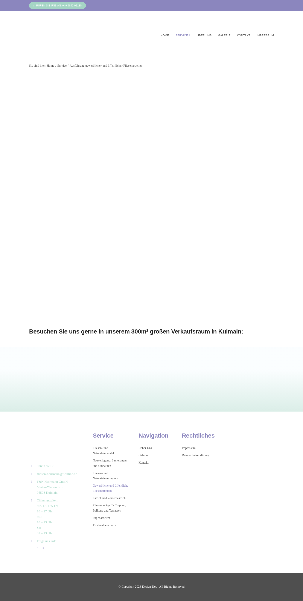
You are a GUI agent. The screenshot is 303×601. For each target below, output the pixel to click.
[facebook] (37, 548)
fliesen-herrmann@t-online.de (57, 474)
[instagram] (43, 548)
